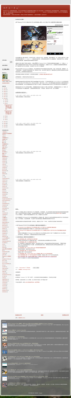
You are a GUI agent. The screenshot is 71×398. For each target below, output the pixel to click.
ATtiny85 (4, 167)
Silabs (3, 271)
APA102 (4, 161)
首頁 (42, 315)
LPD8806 (4, 219)
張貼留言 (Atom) (21, 317)
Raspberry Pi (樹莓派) (6, 256)
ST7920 (3, 276)
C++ (3, 176)
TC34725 (4, 282)
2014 (5, 123)
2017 (5, 96)
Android (3, 159)
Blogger (40, 393)
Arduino (3, 162)
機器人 (3, 153)
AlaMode (4, 158)
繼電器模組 (4, 156)
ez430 (3, 195)
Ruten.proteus (7, 80)
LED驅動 (4, 217)
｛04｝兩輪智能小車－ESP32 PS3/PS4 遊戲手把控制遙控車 (20, 369)
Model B (4, 230)
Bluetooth (4, 170)
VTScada (4, 287)
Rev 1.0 (3, 260)
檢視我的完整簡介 (6, 83)
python (3, 254)
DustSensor (4, 187)
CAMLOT (4, 180)
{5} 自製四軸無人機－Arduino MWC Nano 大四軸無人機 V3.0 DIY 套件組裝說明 (35, 253)
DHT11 (3, 183)
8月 (5, 103)
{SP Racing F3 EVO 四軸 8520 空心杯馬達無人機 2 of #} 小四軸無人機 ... (8, 107)
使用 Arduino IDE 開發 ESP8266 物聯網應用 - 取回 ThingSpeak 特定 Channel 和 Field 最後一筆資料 (28, 376)
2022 (5, 88)
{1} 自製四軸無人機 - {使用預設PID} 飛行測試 (27, 239)
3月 (5, 119)
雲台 (3, 150)
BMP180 (4, 173)
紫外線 (3, 148)
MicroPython (4, 227)
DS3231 (4, 186)
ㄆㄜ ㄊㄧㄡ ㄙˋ (11, 8)
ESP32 (3, 191)
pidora (3, 245)
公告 (3, 136)
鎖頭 (3, 154)
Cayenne (4, 181)
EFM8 (3, 189)
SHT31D (4, 269)
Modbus (3, 228)
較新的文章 (18, 315)
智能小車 (4, 147)
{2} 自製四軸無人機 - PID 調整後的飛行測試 (27, 242)
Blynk (3, 172)
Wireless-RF (4, 290)
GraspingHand (5, 203)
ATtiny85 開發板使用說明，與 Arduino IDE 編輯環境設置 (19, 363)
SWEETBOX (4, 279)
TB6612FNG (4, 280)
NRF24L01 (4, 236)
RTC (3, 265)
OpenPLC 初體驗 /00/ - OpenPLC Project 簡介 (17, 330)
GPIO (3, 201)
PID (3, 244)
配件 (3, 142)
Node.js (3, 234)
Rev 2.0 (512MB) (5, 263)
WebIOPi (4, 288)
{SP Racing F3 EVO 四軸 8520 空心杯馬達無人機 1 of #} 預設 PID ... (8, 112)
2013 (5, 125)
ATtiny (3, 164)
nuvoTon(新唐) (5, 238)
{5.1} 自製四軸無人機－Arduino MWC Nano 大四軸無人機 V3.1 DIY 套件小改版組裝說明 (37, 256)
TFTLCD (4, 285)
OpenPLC (4, 239)
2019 (5, 93)
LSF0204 (4, 220)
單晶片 (3, 145)
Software (4, 273)
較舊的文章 (65, 315)
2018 (5, 94)
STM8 (3, 277)
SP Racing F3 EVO (26, 269)
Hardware (4, 205)
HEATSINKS (4, 208)
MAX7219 (4, 225)
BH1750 (4, 169)
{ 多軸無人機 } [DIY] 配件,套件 (45, 74)
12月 (6, 99)
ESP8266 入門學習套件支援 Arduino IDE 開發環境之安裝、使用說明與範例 (23, 343)
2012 (5, 126)
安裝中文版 (58, 213)
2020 (5, 91)
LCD (3, 216)
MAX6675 (4, 223)
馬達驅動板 (4, 144)
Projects (4, 253)
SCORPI (4, 266)
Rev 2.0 (3, 262)
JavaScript (4, 212)
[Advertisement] (7, 38)
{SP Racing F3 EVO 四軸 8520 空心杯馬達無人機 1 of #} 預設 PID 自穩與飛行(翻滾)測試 (37, 227)
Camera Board (5, 178)
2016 (5, 98)
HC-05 (3, 206)
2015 (5, 121)
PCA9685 (4, 242)
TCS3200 (4, 284)
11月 (6, 101)
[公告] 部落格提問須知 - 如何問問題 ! (32, 282)
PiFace (3, 247)
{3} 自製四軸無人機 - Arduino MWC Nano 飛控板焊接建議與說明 (32, 247)
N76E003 (4, 233)
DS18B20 (4, 184)
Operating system (5, 241)
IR (2, 211)
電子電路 (4, 151)
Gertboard (4, 197)
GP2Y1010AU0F (5, 200)
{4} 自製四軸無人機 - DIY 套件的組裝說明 (27, 250)
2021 (5, 89)
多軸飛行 (20, 269)
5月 (5, 117)
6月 (5, 116)
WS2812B (4, 291)
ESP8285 (4, 194)
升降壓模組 (4, 137)
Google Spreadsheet (6, 198)
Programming (5, 251)
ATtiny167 (4, 165)
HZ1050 (3, 209)
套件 (3, 140)
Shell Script (4, 268)
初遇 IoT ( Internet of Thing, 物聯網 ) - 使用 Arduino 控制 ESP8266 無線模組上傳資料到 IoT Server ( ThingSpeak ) (30, 323)
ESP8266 (4, 192)
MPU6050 (4, 231)
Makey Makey (5, 222)
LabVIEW (4, 214)
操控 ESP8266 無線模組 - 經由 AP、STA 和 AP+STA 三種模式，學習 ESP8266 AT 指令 (25, 350)
